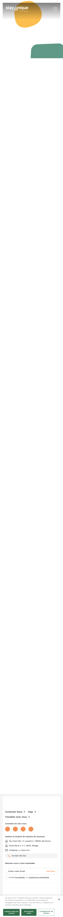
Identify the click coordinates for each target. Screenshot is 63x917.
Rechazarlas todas (29, 912)
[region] (31, 906)
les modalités (20, 877)
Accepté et (29, 877)
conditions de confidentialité (38, 877)
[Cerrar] (59, 899)
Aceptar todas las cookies (11, 912)
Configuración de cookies (46, 912)
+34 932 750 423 (18, 856)
